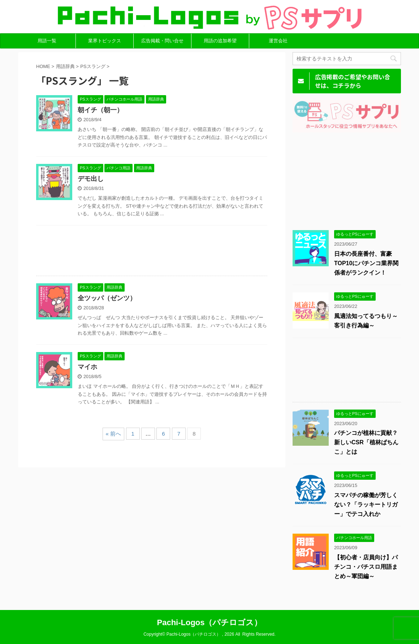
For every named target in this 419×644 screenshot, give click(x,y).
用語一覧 (47, 40)
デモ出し (91, 178)
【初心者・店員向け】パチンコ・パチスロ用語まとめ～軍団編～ (366, 566)
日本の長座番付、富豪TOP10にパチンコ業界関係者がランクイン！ (366, 263)
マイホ (87, 366)
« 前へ (113, 434)
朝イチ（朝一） (100, 110)
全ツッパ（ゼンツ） (107, 298)
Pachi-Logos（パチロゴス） (209, 622)
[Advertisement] (151, 252)
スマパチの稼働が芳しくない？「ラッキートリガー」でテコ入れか (366, 504)
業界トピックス (104, 40)
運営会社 (278, 40)
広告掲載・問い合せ (162, 40)
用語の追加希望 (220, 40)
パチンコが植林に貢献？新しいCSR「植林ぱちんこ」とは (366, 442)
